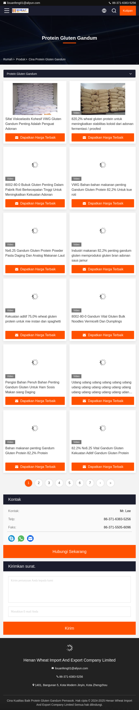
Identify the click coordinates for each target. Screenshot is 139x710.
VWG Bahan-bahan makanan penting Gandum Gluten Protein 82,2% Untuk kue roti (102, 189)
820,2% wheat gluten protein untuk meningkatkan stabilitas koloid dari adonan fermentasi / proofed (102, 123)
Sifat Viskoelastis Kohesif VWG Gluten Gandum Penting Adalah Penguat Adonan (33, 123)
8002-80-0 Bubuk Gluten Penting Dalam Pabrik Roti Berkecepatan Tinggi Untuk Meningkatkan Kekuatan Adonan (34, 189)
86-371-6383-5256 (122, 2)
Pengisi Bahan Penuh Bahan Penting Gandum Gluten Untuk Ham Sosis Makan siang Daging (32, 387)
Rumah (8, 59)
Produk (20, 59)
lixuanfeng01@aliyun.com (21, 2)
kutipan (128, 10)
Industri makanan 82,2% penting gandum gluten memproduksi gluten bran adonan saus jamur (101, 255)
